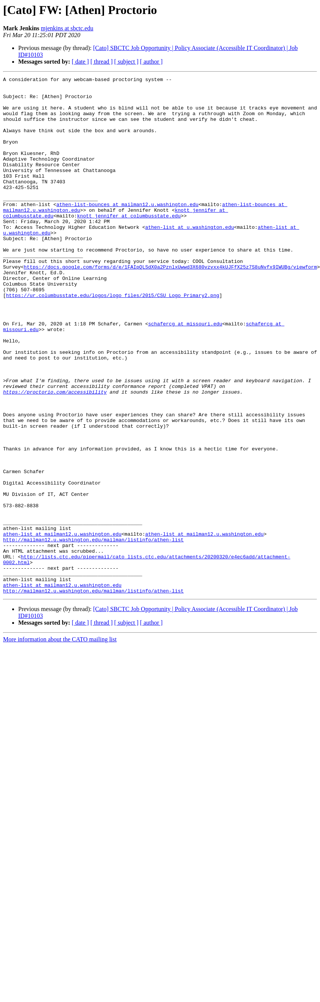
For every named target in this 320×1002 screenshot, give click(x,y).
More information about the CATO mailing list (60, 742)
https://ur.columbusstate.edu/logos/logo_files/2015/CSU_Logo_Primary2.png (112, 339)
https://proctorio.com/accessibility (55, 455)
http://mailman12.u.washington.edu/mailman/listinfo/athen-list (93, 632)
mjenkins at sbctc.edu (67, 28)
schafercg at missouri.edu (185, 373)
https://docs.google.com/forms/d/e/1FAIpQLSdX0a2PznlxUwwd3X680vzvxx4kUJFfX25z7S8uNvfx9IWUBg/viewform (170, 305)
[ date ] (80, 61)
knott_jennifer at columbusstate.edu (129, 244)
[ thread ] (101, 61)
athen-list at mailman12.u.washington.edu (62, 625)
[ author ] (151, 61)
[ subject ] (126, 61)
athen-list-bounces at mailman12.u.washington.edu (127, 230)
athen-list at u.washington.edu (189, 257)
